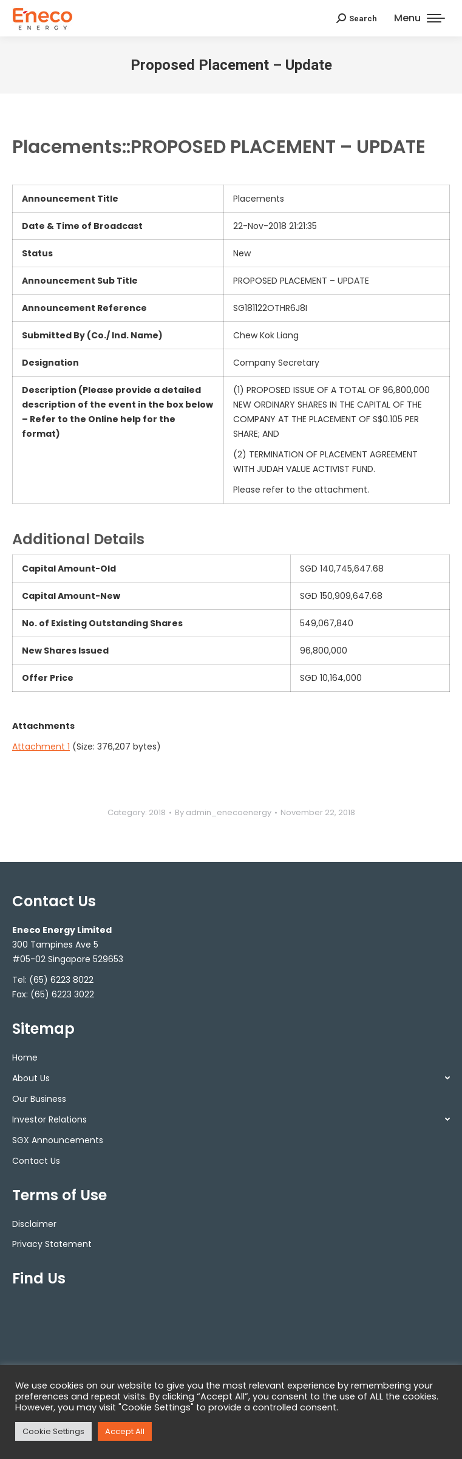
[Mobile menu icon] (419, 18)
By (223, 812)
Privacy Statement (52, 1244)
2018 (157, 812)
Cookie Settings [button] (53, 1431)
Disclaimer (34, 1224)
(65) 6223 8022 (61, 980)
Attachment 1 (41, 746)
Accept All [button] (124, 1431)
